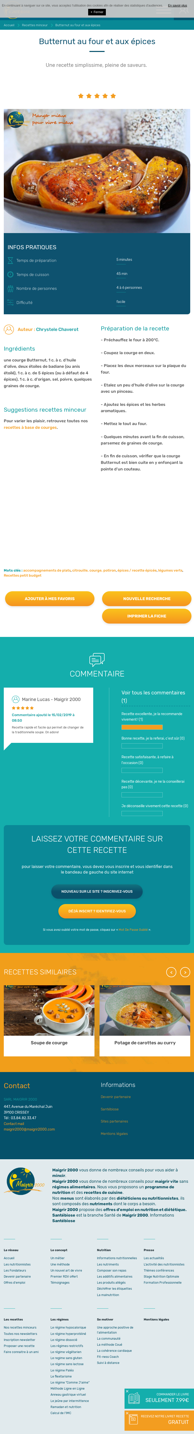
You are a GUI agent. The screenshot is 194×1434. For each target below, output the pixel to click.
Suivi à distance (108, 1363)
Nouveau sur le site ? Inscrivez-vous (97, 891)
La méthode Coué (109, 1344)
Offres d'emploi (14, 1282)
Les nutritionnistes (17, 1264)
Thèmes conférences (159, 1270)
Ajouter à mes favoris (50, 598)
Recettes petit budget (22, 575)
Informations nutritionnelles (117, 1258)
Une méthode (60, 1264)
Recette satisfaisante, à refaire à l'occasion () (148, 764)
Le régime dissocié (64, 1340)
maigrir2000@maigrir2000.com (29, 1129)
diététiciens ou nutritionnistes (147, 1198)
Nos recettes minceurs (20, 1327)
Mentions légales (114, 1134)
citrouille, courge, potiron (94, 570)
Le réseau (11, 1250)
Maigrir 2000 (65, 1181)
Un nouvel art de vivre (66, 1270)
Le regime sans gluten (66, 1358)
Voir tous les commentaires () (153, 697)
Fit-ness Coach (108, 1357)
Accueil (9, 1258)
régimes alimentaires (73, 1187)
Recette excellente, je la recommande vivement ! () (152, 721)
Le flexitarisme (61, 1376)
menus (67, 1198)
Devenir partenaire (116, 1097)
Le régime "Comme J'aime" (70, 1382)
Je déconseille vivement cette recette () (155, 810)
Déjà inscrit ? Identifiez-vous (97, 911)
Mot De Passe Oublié (133, 930)
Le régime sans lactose (67, 1364)
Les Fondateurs (15, 1270)
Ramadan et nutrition (66, 1407)
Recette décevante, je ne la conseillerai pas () (153, 788)
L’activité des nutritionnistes (164, 1264)
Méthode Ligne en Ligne (68, 1388)
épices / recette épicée (137, 570)
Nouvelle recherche (147, 598)
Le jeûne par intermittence (70, 1401)
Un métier (58, 1258)
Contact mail (14, 1124)
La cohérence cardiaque (114, 1351)
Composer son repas (111, 1270)
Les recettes (13, 1319)
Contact (17, 1086)
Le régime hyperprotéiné (68, 1334)
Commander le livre (167, 1398)
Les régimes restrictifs (67, 1346)
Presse (149, 1250)
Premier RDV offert (64, 1276)
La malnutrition (108, 1295)
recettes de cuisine (103, 1192)
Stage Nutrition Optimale (161, 1276)
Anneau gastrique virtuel (68, 1394)
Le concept (59, 1250)
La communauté (108, 1338)
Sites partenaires (114, 1121)
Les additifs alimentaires (114, 1276)
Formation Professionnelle (163, 1282)
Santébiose (110, 1109)
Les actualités (154, 1258)
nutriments (101, 1203)
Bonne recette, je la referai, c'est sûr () (153, 742)
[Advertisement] (97, 512)
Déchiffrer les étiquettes (114, 1288)
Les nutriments (108, 1264)
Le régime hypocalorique (68, 1327)
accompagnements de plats (47, 570)
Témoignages (60, 1282)
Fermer (97, 12)
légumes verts (170, 570)
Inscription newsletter (19, 1340)
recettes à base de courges (30, 427)
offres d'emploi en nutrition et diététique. (145, 1209)
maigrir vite (166, 1181)
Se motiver (105, 1319)
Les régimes (60, 1319)
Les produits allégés (111, 1282)
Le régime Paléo (62, 1370)
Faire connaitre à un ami (21, 1352)
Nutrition (104, 1250)
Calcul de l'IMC (61, 1413)
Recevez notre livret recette (164, 1420)
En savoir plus (177, 5)
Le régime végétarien (66, 1352)
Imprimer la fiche (146, 616)
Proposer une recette (19, 1346)
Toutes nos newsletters (20, 1334)
